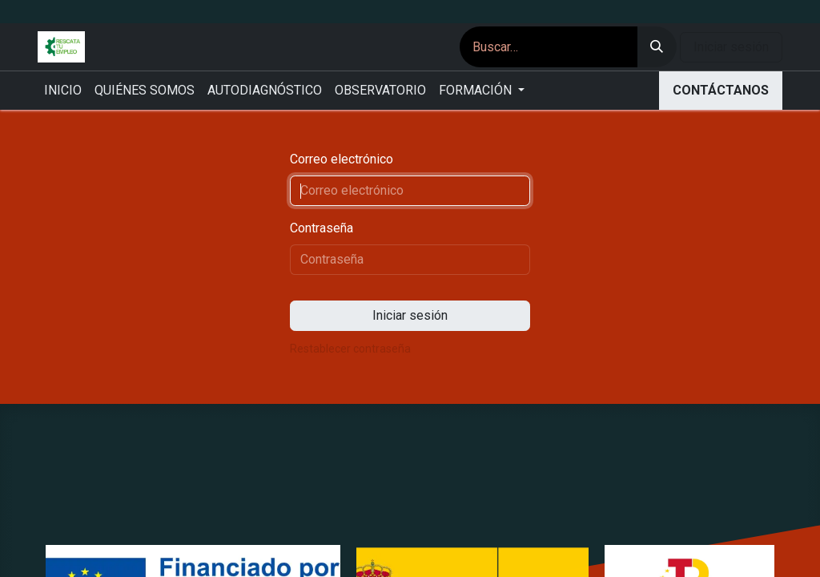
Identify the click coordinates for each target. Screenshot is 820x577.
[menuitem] (63, 91)
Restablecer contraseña (350, 348)
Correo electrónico (341, 159)
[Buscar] (657, 46)
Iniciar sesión (731, 46)
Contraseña (321, 228)
